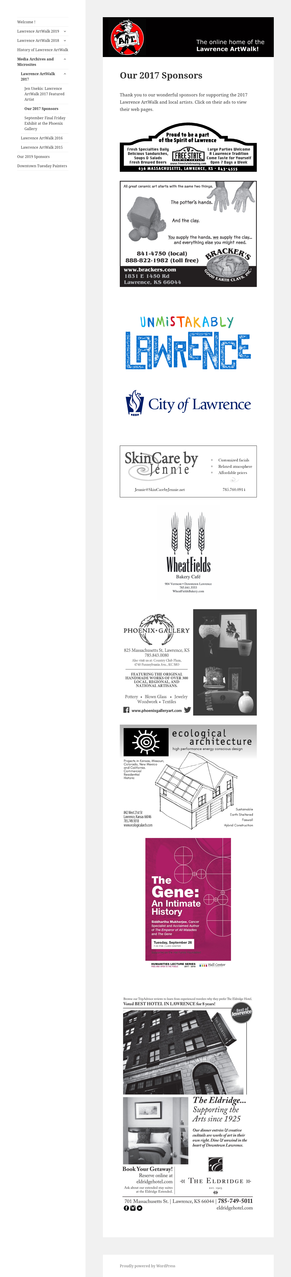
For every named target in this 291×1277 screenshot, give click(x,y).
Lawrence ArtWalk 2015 (42, 147)
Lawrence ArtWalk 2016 (42, 138)
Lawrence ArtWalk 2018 (38, 40)
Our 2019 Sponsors (33, 156)
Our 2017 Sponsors (41, 108)
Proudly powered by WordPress (147, 1265)
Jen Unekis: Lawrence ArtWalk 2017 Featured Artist (44, 94)
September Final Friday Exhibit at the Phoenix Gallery (44, 123)
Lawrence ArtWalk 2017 (38, 76)
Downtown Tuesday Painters (42, 165)
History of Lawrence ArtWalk (42, 49)
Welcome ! (26, 21)
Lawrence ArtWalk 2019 (38, 31)
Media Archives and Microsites (35, 62)
